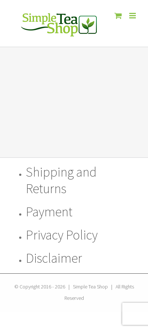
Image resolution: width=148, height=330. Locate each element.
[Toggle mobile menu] (133, 15)
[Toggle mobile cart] (118, 15)
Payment (49, 211)
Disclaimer (54, 258)
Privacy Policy (62, 235)
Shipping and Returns (61, 180)
